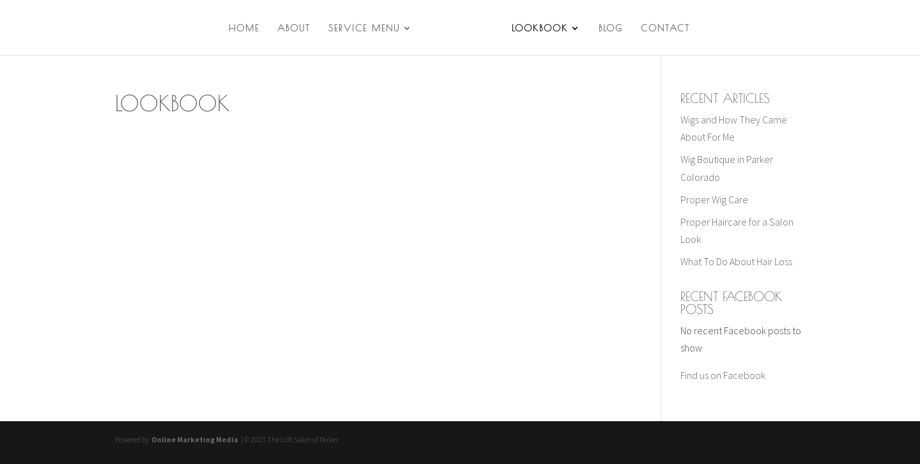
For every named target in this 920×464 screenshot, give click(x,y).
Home (244, 28)
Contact (665, 28)
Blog (611, 28)
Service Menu (364, 28)
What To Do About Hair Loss (736, 261)
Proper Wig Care (714, 199)
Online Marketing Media (194, 439)
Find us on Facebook (722, 375)
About (293, 28)
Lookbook (540, 28)
